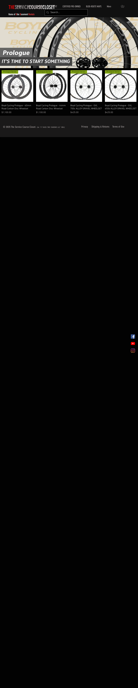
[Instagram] (133, 350)
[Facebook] (133, 336)
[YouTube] (133, 343)
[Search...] (66, 12)
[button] (124, 6)
